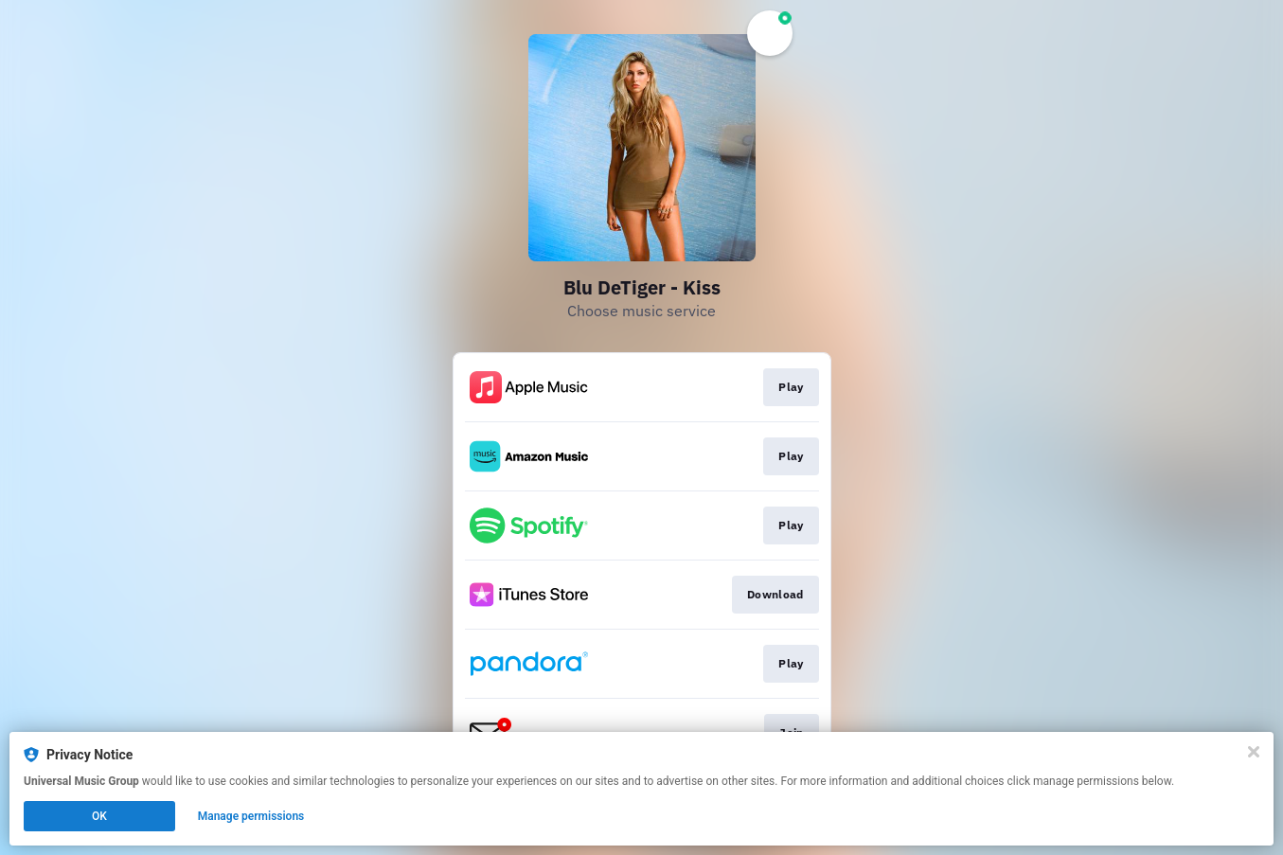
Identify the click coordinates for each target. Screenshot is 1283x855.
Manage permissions (251, 816)
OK (99, 816)
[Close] (1253, 752)
